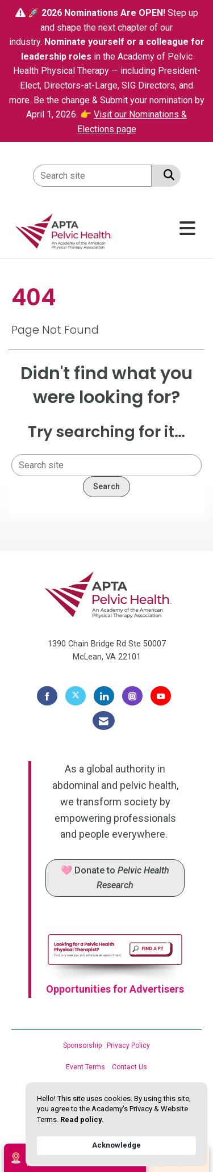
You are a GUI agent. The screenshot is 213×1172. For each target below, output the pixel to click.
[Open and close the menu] (159, 229)
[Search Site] (166, 175)
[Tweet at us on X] (75, 695)
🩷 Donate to (115, 877)
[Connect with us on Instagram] (132, 695)
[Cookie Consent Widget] (116, 1124)
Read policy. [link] (82, 1119)
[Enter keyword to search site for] (92, 176)
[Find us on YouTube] (161, 695)
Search (106, 487)
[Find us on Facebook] (47, 695)
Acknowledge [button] (116, 1145)
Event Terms (85, 1067)
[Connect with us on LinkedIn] (104, 695)
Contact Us (129, 1067)
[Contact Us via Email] (104, 720)
